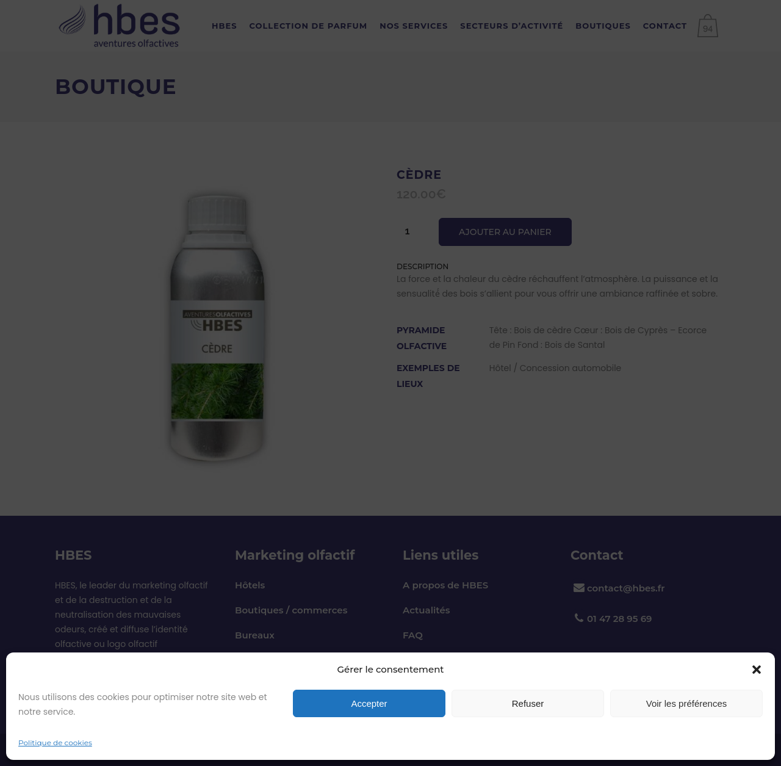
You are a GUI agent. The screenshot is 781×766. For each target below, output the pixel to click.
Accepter (369, 703)
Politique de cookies (55, 742)
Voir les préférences (686, 703)
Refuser (528, 703)
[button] (756, 669)
